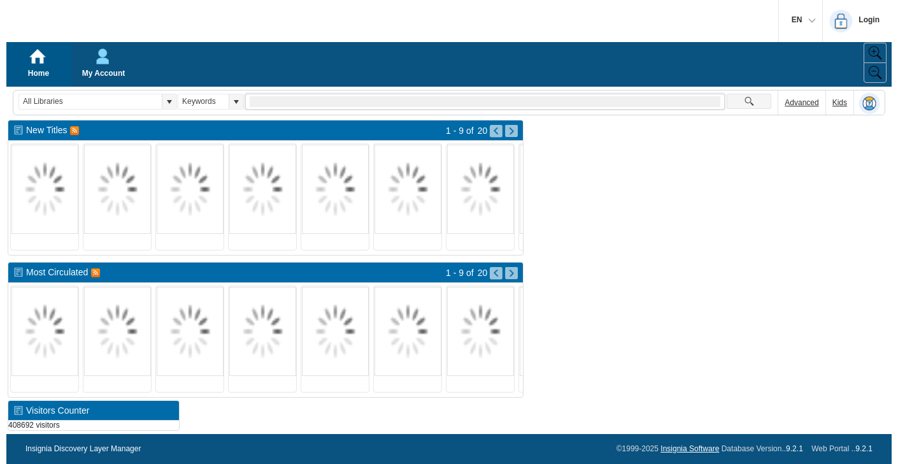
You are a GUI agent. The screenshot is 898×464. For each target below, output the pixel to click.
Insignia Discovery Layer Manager (83, 448)
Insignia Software (689, 448)
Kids (839, 102)
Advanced (801, 102)
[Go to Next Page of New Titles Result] (511, 131)
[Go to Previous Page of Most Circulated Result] (496, 273)
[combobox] (90, 101)
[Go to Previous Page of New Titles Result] (496, 131)
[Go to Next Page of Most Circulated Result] (511, 273)
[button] (169, 101)
